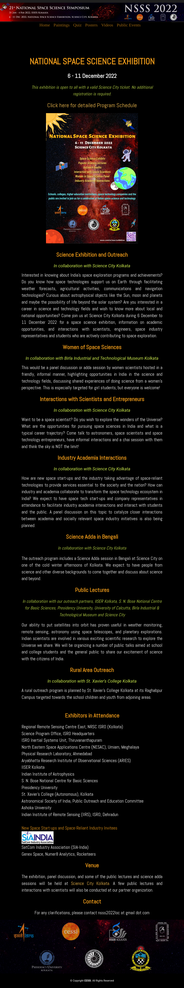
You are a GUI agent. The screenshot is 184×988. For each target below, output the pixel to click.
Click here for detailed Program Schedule (92, 105)
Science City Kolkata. (90, 883)
